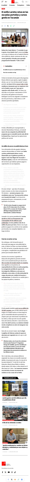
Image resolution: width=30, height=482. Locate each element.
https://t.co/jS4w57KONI (17, 300)
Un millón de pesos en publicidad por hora (14, 69)
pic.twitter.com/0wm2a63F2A (12, 182)
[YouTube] (8, 472)
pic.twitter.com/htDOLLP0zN (12, 301)
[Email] (15, 479)
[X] (5, 472)
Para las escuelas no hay (9, 72)
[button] (3, 2)
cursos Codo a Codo (22, 84)
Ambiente (5, 442)
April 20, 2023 (7, 306)
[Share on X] (8, 26)
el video (25, 52)
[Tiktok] (15, 472)
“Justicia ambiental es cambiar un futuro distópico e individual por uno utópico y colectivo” (15, 447)
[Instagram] (12, 472)
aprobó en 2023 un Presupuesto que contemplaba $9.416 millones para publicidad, (12, 221)
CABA (3, 8)
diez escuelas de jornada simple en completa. (15, 263)
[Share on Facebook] (5, 26)
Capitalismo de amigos (8, 420)
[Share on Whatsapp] (11, 26)
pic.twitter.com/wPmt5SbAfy (12, 121)
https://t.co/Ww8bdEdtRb (11, 180)
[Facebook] (2, 472)
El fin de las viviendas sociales (11, 423)
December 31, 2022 (9, 126)
